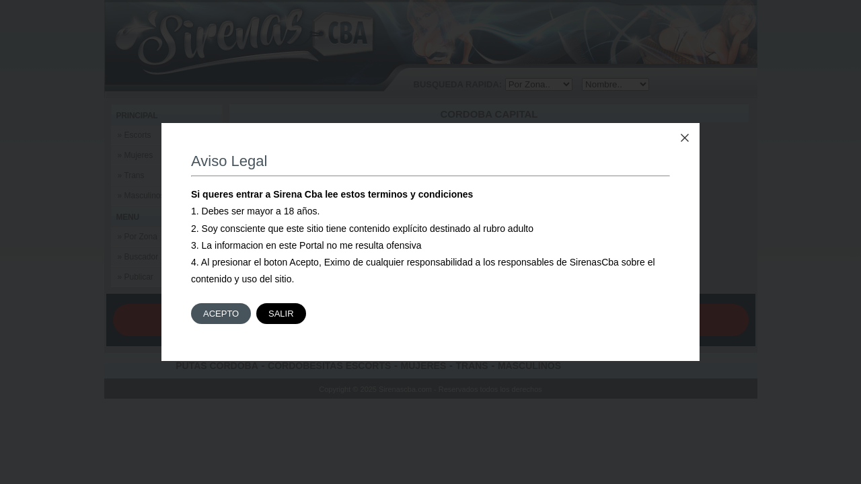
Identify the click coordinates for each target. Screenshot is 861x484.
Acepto (221, 314)
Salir (281, 314)
